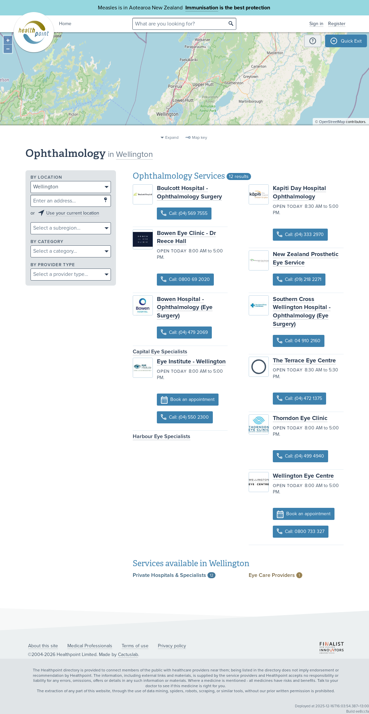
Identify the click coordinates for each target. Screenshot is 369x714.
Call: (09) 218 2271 (299, 279)
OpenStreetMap (332, 129)
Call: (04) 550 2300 (185, 417)
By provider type (52, 265)
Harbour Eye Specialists (161, 436)
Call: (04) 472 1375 (299, 398)
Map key (199, 137)
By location (46, 177)
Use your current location (72, 213)
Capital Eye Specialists (160, 351)
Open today (172, 251)
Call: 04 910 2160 (298, 341)
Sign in (316, 23)
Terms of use (135, 646)
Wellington (134, 154)
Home (65, 23)
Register (337, 23)
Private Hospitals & (174, 575)
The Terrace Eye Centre (304, 360)
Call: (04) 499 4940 (300, 456)
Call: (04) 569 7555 (184, 213)
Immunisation (201, 7)
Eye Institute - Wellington (191, 361)
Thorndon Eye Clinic (300, 418)
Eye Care (275, 575)
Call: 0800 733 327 (300, 531)
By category (46, 242)
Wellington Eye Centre (303, 475)
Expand (172, 137)
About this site (43, 646)
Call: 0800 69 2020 (185, 279)
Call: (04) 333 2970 (300, 234)
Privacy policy (172, 646)
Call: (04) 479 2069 (184, 332)
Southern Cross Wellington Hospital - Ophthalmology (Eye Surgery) (301, 311)
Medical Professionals (89, 646)
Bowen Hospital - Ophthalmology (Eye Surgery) (184, 307)
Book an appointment (187, 400)
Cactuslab (128, 654)
